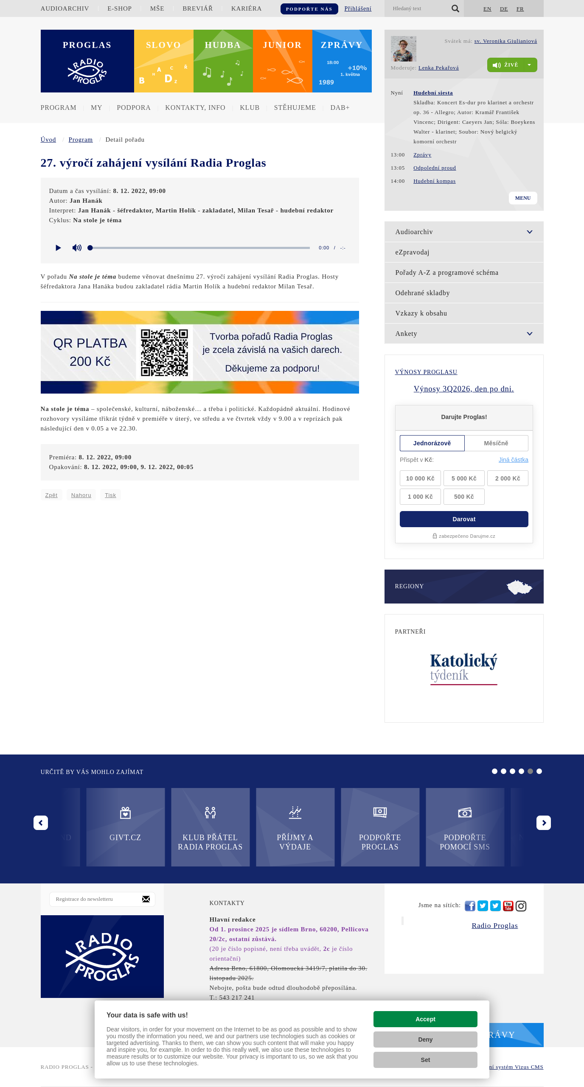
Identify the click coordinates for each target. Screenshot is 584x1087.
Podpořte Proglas (249, 828)
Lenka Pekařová (438, 67)
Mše (157, 8)
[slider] (200, 248)
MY (96, 107)
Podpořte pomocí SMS (334, 828)
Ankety (407, 333)
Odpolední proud (434, 168)
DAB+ (340, 107)
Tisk (110, 495)
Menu (523, 198)
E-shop (119, 8)
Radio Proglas (495, 925)
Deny (425, 1039)
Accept (425, 1019)
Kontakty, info (195, 107)
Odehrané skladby (423, 292)
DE (504, 9)
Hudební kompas (434, 181)
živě (505, 65)
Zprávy (342, 45)
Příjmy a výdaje (164, 828)
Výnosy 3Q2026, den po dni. (464, 388)
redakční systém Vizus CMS (507, 1067)
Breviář (197, 8)
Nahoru (81, 495)
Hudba (223, 45)
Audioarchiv (65, 8)
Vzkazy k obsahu (421, 313)
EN (487, 9)
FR (520, 9)
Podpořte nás (309, 8)
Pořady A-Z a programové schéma (447, 272)
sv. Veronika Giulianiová (505, 41)
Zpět (51, 495)
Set (425, 1059)
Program (59, 107)
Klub (250, 107)
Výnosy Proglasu (426, 372)
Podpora (134, 107)
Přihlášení (358, 9)
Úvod (48, 139)
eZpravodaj (413, 252)
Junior (282, 45)
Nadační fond (419, 823)
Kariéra (246, 8)
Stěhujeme (295, 107)
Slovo (163, 45)
